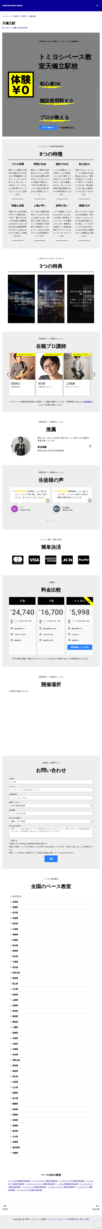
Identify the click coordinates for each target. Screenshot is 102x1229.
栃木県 (15, 945)
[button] (11, 446)
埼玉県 (15, 956)
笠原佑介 (16, 383)
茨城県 (15, 940)
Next (95, 504)
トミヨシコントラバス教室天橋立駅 (40, 1184)
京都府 (15, 1038)
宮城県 (15, 918)
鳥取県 (15, 1065)
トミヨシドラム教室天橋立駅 (34, 1187)
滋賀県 (15, 1033)
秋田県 (15, 923)
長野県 (15, 1005)
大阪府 (15, 1044)
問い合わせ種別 (14, 818)
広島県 (15, 1082)
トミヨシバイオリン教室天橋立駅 (61, 1187)
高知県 (15, 1109)
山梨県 (15, 1000)
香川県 (15, 1098)
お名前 (11, 778)
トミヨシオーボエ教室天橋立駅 (71, 1181)
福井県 (15, 994)
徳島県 (15, 1093)
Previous (7, 504)
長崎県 (15, 1125)
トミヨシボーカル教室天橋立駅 (29, 1190)
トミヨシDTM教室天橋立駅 (19, 1181)
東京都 (15, 967)
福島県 (15, 934)
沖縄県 (15, 1153)
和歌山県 (16, 1060)
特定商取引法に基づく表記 (78, 1219)
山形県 (15, 929)
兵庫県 (15, 1049)
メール (11, 786)
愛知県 (15, 1022)
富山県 (15, 984)
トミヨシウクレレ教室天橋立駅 (44, 1181)
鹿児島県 (16, 1147)
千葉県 (15, 962)
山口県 (15, 1087)
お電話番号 (13, 794)
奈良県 (15, 1054)
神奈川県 (16, 973)
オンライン (17, 896)
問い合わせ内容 (14, 826)
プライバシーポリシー (57, 1219)
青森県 (15, 907)
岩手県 (15, 912)
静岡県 (15, 1016)
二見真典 (72, 383)
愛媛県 (15, 1104)
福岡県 (15, 1115)
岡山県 (15, 1076)
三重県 (15, 1027)
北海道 (15, 902)
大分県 (15, 1136)
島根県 (15, 1071)
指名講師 (12, 810)
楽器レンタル (14, 802)
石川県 (15, 989)
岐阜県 (15, 1011)
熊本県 (15, 1131)
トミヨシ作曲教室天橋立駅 (67, 1184)
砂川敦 (43, 383)
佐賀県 (15, 1120)
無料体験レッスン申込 (80, 647)
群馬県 (15, 951)
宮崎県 (15, 1142)
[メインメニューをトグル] (97, 5)
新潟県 (15, 978)
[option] (23, 374)
